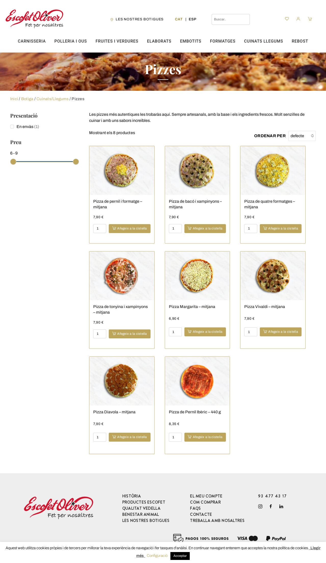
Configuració (157, 556)
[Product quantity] (99, 228)
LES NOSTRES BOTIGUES (146, 520)
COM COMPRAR (205, 502)
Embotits (190, 41)
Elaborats (159, 41)
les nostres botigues (140, 19)
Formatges (222, 41)
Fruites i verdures (117, 41)
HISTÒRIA (131, 496)
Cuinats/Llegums (52, 99)
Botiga (27, 99)
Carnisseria (32, 41)
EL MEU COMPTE (206, 496)
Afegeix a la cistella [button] (132, 228)
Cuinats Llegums (263, 41)
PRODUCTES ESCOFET (143, 502)
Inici (14, 99)
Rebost (300, 41)
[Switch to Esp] (192, 19)
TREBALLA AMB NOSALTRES (217, 520)
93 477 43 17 (272, 496)
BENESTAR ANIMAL (140, 514)
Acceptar (180, 556)
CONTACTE (201, 514)
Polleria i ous (70, 41)
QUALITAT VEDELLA (141, 508)
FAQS (195, 508)
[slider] (13, 162)
